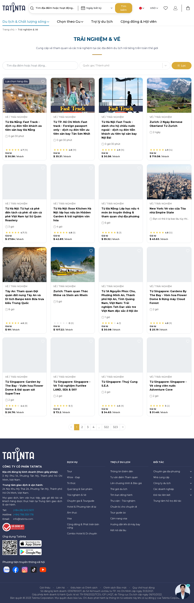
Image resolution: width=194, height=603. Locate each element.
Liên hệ (60, 587)
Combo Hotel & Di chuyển (82, 533)
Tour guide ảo (118, 512)
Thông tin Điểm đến (121, 471)
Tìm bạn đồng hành (121, 495)
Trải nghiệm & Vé (76, 495)
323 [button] (115, 427)
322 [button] (106, 427)
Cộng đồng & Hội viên (139, 22)
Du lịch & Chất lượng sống (25, 22)
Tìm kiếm (123, 8)
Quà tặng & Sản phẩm (79, 489)
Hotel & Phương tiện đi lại (81, 506)
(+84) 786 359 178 (23, 514)
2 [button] (82, 427)
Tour (69, 471)
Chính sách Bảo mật (114, 587)
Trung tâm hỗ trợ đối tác (167, 500)
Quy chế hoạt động (143, 587)
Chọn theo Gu (70, 22)
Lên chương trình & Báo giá (126, 483)
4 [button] (93, 427)
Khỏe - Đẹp (73, 477)
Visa (69, 518)
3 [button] (88, 427)
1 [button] (76, 427)
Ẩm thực (72, 512)
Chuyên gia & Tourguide (80, 500)
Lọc (182, 65)
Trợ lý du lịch (102, 22)
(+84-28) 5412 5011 (23, 510)
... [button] (99, 427)
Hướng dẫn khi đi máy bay (125, 524)
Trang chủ (8, 29)
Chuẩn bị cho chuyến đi (123, 506)
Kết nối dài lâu (118, 530)
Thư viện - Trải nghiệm (122, 500)
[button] (122, 427)
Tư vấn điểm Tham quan (124, 477)
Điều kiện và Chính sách (84, 587)
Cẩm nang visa (118, 518)
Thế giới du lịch (118, 489)
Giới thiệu (45, 587)
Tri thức (71, 483)
